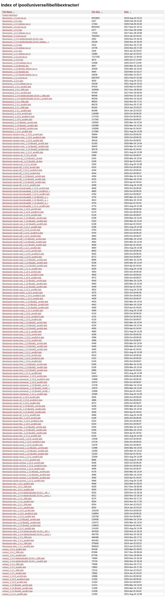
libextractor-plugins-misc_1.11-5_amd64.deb (22, 152)
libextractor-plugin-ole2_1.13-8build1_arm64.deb (24, 260)
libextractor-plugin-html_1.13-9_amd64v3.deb (23, 358)
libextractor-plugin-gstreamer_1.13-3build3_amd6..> (26, 391)
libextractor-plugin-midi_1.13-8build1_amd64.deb (24, 325)
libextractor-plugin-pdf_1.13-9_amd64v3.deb (22, 233)
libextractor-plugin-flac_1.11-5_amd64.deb (21, 436)
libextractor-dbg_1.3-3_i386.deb (17, 537)
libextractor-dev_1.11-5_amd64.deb (18, 528)
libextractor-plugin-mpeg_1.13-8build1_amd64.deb (25, 305)
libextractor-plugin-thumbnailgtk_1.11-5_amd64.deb (26, 206)
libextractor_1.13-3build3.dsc (15, 72)
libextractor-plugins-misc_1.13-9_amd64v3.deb (23, 137)
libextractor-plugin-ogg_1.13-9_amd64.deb (21, 278)
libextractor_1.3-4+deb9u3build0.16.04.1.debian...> (25, 42)
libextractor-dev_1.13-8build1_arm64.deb (21, 519)
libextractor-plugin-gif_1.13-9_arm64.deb (21, 397)
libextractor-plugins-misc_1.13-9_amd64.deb (22, 140)
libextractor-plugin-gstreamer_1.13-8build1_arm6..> (25, 385)
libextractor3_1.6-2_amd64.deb (16, 93)
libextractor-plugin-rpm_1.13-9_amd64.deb (21, 215)
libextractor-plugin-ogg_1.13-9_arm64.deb (21, 272)
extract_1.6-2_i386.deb (13, 552)
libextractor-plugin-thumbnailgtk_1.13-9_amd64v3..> (26, 191)
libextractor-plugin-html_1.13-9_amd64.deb (22, 361)
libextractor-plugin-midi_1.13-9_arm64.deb (21, 313)
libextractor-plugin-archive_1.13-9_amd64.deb (23, 469)
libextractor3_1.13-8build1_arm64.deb (19, 122)
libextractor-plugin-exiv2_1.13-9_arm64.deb (22, 439)
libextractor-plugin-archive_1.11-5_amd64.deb (23, 481)
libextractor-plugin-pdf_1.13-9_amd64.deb (21, 236)
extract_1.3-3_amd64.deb (14, 567)
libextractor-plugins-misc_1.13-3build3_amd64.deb (25, 149)
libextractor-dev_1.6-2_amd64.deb (18, 489)
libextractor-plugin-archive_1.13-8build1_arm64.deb (26, 472)
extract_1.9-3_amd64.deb (14, 549)
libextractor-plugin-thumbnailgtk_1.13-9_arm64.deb (25, 188)
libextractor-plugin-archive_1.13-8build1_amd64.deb (26, 475)
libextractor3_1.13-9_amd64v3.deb (18, 116)
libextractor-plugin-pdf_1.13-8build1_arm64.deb (24, 239)
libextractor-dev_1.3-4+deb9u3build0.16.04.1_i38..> (26, 493)
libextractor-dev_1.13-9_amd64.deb (18, 516)
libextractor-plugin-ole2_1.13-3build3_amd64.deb (24, 266)
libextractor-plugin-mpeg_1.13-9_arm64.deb (22, 293)
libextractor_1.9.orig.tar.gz (14, 18)
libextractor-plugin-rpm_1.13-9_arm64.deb (21, 209)
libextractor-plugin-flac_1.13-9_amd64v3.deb (22, 421)
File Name (7, 12)
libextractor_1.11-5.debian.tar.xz (17, 84)
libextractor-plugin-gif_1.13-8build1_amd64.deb (24, 409)
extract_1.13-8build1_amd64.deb (17, 588)
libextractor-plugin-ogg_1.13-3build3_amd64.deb (24, 287)
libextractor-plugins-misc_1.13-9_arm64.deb (22, 134)
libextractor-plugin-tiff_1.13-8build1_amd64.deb (24, 179)
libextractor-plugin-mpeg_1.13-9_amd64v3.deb (23, 296)
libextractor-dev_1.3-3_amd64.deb (18, 501)
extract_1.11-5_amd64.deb (14, 594)
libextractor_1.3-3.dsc (12, 45)
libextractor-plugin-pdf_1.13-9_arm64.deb (21, 230)
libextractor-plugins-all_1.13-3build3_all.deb (22, 161)
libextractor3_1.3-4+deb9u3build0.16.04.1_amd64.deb (27, 99)
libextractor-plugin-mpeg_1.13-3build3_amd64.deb (25, 307)
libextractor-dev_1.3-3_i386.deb (16, 499)
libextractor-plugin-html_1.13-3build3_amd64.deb (24, 370)
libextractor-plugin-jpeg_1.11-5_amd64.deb (22, 352)
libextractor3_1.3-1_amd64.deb (16, 111)
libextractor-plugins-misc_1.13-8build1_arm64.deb (25, 143)
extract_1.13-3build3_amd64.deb (17, 591)
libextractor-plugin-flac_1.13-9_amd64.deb (21, 424)
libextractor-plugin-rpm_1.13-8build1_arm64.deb (24, 218)
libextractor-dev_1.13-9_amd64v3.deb (19, 513)
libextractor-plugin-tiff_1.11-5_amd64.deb (21, 185)
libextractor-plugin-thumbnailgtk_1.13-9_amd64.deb (26, 194)
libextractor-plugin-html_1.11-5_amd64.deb (22, 373)
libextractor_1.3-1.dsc (12, 51)
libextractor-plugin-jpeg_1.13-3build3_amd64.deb (24, 349)
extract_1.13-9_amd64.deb (14, 582)
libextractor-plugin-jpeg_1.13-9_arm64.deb (21, 334)
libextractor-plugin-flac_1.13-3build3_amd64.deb (24, 433)
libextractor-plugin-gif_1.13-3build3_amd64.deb (24, 412)
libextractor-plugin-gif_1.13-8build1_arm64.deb (23, 406)
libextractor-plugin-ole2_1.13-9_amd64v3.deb (23, 254)
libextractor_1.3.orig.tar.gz (14, 36)
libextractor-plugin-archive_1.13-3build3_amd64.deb (26, 478)
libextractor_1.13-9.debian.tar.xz (17, 63)
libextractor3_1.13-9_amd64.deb (17, 119)
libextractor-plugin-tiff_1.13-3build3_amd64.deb (24, 182)
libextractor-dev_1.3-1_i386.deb (16, 504)
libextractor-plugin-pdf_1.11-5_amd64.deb (21, 248)
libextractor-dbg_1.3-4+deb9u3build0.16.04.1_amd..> (26, 534)
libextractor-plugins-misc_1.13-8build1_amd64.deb (25, 146)
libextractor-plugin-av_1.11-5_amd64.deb (21, 460)
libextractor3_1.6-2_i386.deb (15, 90)
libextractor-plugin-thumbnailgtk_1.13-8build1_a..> (25, 197)
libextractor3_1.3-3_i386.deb (15, 102)
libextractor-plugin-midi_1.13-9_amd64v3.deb (23, 316)
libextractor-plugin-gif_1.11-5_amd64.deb (21, 415)
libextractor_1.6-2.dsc (12, 30)
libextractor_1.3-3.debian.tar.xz (16, 48)
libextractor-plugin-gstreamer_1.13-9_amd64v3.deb (25, 379)
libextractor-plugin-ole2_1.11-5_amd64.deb (22, 269)
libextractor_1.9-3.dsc (12, 21)
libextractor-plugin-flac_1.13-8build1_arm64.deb (24, 427)
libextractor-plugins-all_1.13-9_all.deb (19, 155)
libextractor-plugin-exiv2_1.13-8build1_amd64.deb (25, 451)
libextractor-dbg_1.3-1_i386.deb (17, 543)
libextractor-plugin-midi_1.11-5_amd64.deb (22, 331)
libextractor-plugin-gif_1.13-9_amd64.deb (21, 403)
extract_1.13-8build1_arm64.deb (17, 585)
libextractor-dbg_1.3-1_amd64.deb (18, 546)
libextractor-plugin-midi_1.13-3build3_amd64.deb (24, 328)
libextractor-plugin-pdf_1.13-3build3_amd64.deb (24, 245)
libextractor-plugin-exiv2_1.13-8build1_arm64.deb (25, 448)
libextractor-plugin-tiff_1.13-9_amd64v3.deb (22, 170)
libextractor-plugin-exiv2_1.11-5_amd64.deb (22, 457)
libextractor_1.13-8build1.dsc (15, 66)
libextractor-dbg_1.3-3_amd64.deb (18, 540)
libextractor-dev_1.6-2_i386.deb (16, 487)
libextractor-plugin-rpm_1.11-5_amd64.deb (21, 227)
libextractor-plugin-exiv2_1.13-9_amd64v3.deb (23, 442)
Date (126, 12)
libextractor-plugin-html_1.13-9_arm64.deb (21, 355)
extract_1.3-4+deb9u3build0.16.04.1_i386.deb (23, 558)
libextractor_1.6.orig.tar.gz (14, 27)
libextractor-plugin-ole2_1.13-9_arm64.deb (21, 251)
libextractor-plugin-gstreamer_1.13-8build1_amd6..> (26, 388)
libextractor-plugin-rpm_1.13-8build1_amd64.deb (24, 221)
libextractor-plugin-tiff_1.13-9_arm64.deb (21, 167)
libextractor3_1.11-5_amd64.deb (17, 131)
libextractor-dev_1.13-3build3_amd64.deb (21, 525)
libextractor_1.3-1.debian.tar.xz (16, 54)
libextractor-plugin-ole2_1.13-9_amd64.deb (22, 257)
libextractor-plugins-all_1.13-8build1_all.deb (22, 158)
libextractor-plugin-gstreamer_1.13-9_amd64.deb (24, 382)
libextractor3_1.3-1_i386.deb (15, 107)
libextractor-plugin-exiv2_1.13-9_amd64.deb (22, 445)
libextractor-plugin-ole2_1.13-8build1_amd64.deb (24, 263)
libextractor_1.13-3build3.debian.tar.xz (19, 75)
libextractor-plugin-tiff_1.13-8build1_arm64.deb (23, 176)
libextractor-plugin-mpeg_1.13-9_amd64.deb (22, 298)
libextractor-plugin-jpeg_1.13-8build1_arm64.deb (24, 343)
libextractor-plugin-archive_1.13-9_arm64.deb (23, 463)
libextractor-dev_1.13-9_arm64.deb (18, 510)
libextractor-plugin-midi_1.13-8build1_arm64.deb (24, 322)
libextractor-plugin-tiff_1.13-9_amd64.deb (21, 173)
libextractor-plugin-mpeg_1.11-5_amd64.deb (22, 310)
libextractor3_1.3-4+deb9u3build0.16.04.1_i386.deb (26, 96)
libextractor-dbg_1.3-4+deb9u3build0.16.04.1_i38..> (26, 531)
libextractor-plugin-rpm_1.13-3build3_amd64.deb (24, 224)
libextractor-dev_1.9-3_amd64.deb (18, 484)
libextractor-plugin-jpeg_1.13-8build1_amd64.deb (24, 346)
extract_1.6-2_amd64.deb (14, 555)
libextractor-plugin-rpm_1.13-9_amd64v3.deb (23, 212)
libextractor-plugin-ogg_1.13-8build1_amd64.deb (24, 284)
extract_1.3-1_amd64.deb (14, 573)
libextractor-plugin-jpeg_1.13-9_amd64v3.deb (23, 337)
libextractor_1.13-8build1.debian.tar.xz (19, 69)
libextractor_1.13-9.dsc (12, 60)
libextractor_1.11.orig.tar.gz (14, 78)
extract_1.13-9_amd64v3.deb (15, 579)
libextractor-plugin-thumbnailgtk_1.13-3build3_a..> (25, 203)
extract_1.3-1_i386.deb (13, 570)
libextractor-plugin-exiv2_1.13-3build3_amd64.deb (25, 454)
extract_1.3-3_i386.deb (13, 564)
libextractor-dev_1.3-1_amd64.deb (18, 508)
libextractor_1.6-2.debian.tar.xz (16, 33)
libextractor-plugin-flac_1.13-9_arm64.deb (21, 418)
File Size (96, 12)
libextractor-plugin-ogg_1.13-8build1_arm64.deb (24, 281)
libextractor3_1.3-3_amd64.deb (16, 104)
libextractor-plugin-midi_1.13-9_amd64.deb (22, 319)
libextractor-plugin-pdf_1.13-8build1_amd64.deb (24, 242)
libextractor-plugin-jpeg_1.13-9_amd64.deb (22, 340)
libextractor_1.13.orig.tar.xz (14, 57)
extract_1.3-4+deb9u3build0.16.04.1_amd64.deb (24, 561)
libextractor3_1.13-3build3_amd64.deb (20, 128)
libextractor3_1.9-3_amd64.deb (16, 87)
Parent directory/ (10, 15)
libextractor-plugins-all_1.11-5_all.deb (19, 164)
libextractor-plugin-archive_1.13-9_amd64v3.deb (24, 466)
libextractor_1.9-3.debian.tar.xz (16, 24)
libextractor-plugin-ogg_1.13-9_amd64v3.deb (22, 275)
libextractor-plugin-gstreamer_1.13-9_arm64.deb (24, 376)
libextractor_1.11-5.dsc (12, 81)
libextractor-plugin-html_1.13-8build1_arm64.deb (24, 364)
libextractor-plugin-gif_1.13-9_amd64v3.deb (22, 400)
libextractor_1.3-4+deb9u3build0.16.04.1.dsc (22, 39)
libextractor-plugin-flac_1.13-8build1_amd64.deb (24, 430)
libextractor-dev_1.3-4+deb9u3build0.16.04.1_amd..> (26, 496)
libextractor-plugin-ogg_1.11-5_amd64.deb (21, 290)
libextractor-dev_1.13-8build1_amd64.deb (21, 522)
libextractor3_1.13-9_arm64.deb (17, 114)
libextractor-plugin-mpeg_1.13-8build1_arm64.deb (25, 302)
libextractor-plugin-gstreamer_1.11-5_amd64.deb (24, 394)
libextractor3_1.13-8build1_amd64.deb (20, 125)
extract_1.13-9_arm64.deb (14, 576)
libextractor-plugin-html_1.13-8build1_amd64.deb (24, 367)
